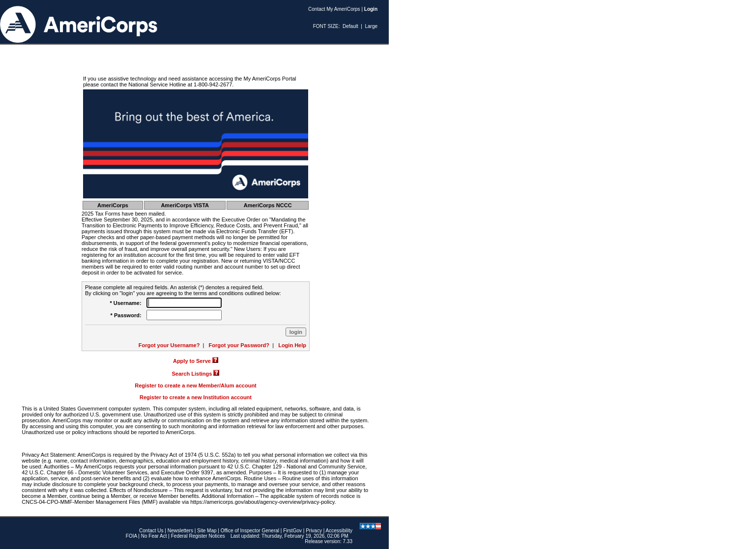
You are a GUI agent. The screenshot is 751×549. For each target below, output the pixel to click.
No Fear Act (154, 536)
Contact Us (151, 530)
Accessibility (339, 530)
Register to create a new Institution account (196, 397)
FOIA (131, 536)
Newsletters (180, 530)
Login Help (292, 345)
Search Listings (192, 374)
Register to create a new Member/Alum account (196, 385)
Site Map (206, 530)
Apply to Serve (192, 361)
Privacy (314, 530)
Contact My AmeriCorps (334, 9)
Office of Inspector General (250, 530)
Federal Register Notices (198, 536)
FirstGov (292, 530)
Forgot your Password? (239, 345)
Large (371, 26)
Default (350, 26)
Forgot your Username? (169, 345)
